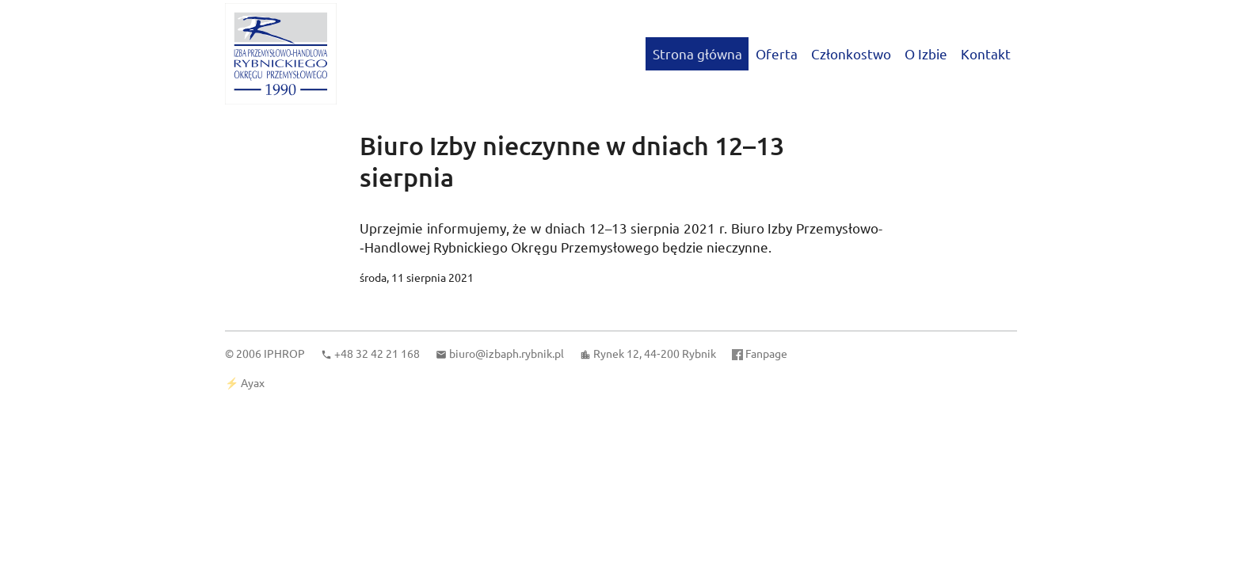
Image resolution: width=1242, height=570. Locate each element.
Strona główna (697, 53)
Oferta (777, 53)
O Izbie (926, 53)
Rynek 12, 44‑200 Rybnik (654, 353)
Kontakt (986, 53)
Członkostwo (851, 53)
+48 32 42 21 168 (377, 353)
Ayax (253, 382)
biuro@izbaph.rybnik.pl (506, 353)
